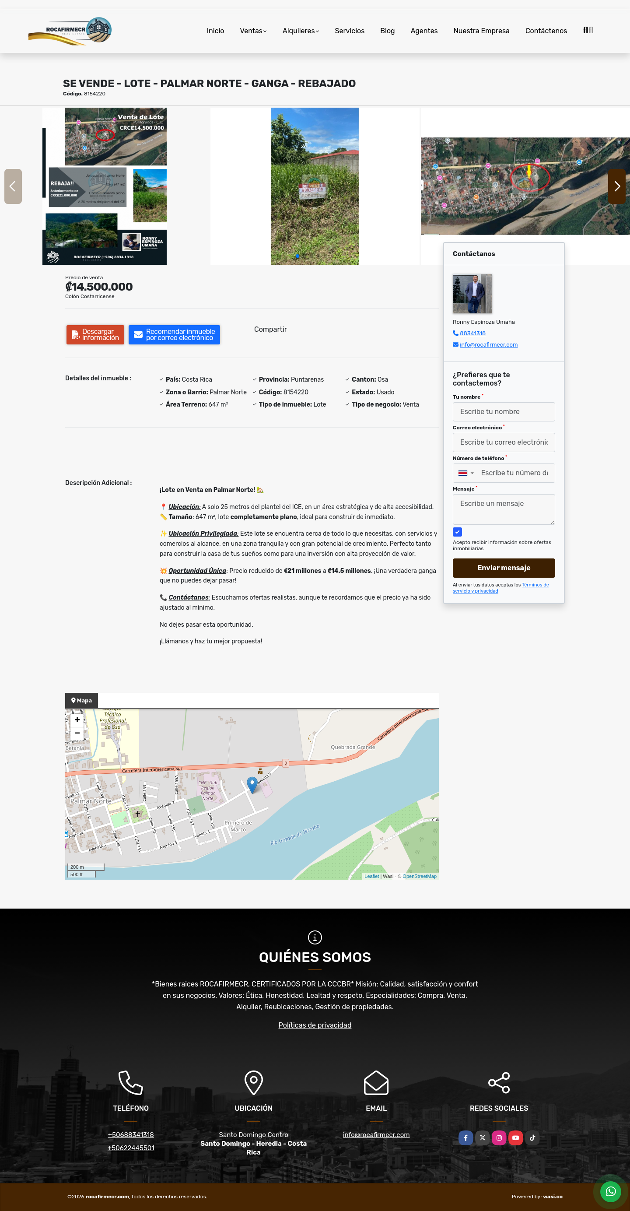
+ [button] (77, 720)
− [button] (77, 734)
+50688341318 (131, 1135)
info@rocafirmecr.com (489, 344)
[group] (104, 186)
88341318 (473, 333)
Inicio (215, 31)
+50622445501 (131, 1148)
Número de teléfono (480, 458)
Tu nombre (468, 396)
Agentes (424, 31)
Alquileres (299, 31)
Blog (387, 31)
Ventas (251, 31)
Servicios (350, 31)
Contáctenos (546, 31)
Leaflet (371, 876)
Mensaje (465, 488)
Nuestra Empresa (482, 31)
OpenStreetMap (419, 876)
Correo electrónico (479, 427)
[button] (297, 256)
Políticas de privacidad (315, 1025)
